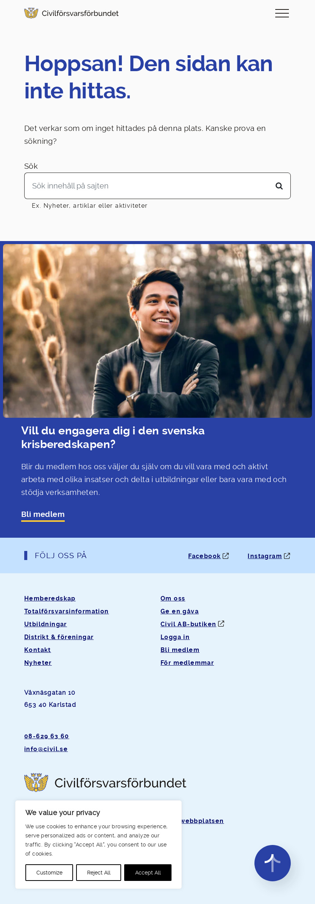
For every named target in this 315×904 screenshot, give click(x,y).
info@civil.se (46, 749)
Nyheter (38, 662)
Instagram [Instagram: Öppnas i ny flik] (265, 556)
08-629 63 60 (46, 736)
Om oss (173, 598)
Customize (49, 873)
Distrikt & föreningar (59, 637)
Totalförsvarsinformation (66, 611)
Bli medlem (43, 514)
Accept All (148, 873)
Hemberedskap (50, 598)
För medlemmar (187, 662)
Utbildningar (45, 624)
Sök (31, 166)
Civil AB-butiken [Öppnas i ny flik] (188, 624)
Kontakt (37, 649)
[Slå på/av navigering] (282, 13)
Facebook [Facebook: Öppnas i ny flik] (204, 556)
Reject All (99, 873)
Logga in (175, 637)
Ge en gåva (180, 611)
